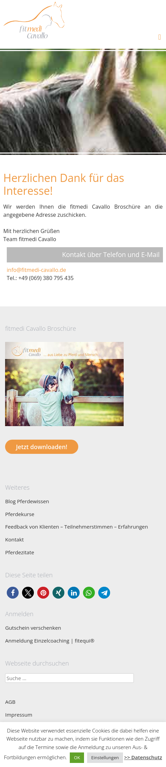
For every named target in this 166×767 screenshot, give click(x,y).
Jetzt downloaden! (41, 447)
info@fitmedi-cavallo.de (36, 270)
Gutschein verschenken (33, 627)
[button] (13, 593)
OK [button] (77, 757)
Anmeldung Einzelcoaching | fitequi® (50, 640)
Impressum (18, 714)
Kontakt (14, 539)
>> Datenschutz (143, 757)
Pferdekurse (19, 514)
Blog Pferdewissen (27, 501)
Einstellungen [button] (105, 757)
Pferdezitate (19, 552)
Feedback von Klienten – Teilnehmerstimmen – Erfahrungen (76, 526)
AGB (10, 701)
